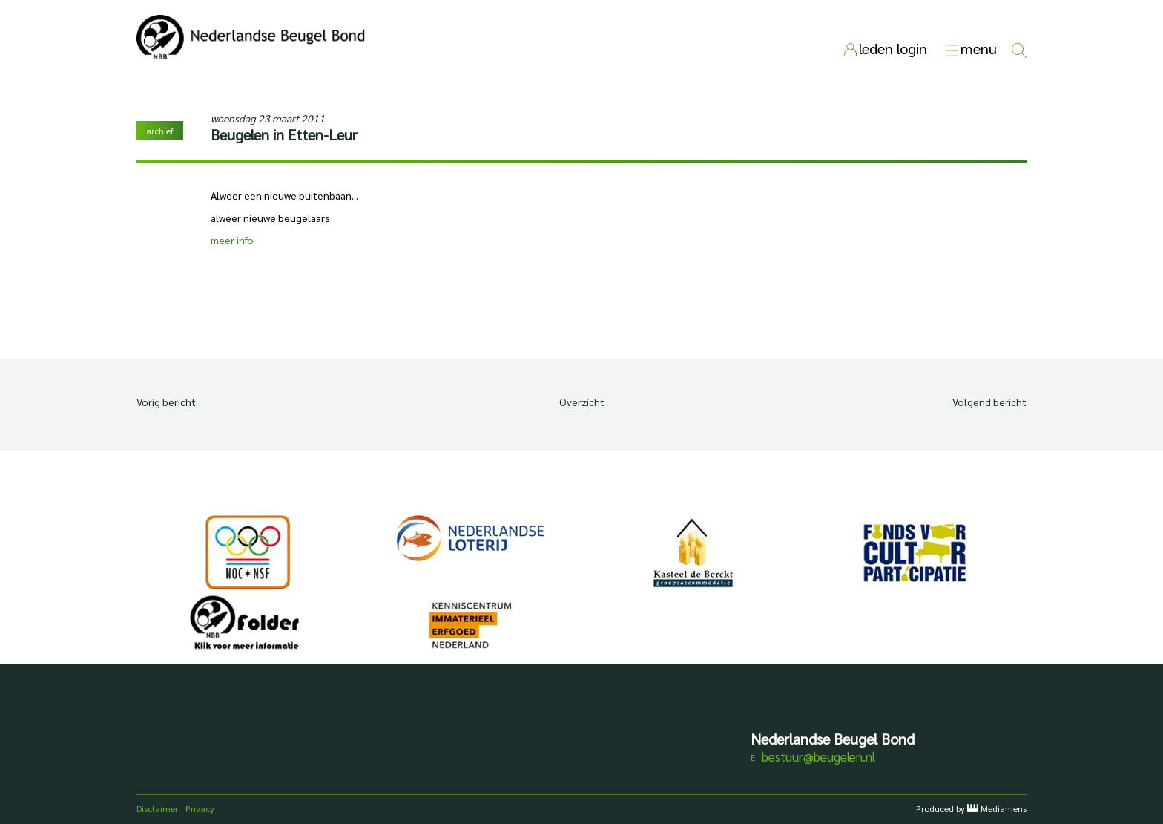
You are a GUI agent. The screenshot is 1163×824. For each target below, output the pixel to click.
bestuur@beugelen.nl (818, 756)
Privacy (199, 808)
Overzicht (581, 401)
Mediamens (1004, 808)
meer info (232, 239)
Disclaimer (157, 808)
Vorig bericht (166, 401)
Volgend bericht (989, 401)
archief (160, 131)
